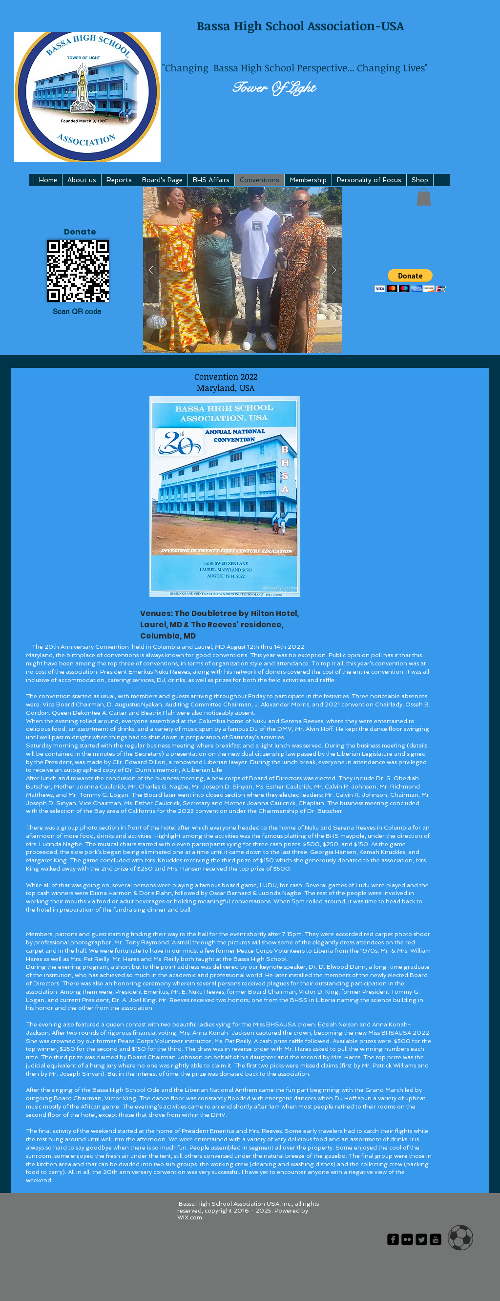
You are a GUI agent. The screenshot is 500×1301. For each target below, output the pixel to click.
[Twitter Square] (421, 1239)
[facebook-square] (393, 1239)
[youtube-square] (435, 1239)
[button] (242, 270)
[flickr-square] (407, 1239)
